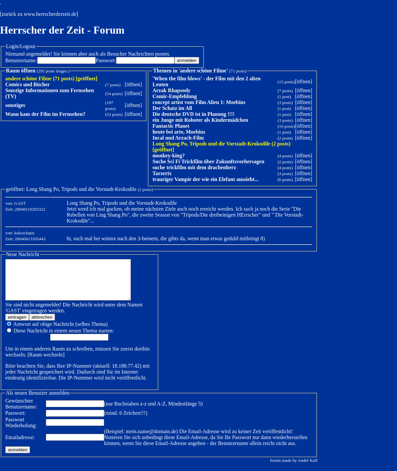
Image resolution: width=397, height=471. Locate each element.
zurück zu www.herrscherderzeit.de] (40, 14)
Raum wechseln (46, 362)
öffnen (133, 84)
